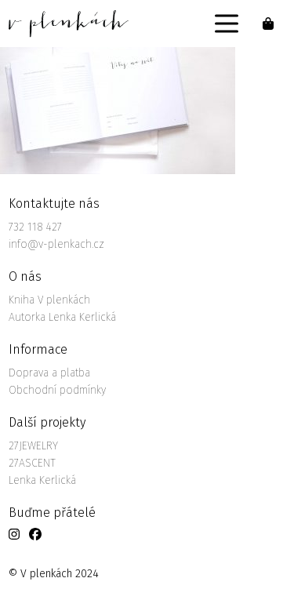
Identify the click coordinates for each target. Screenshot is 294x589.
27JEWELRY (33, 446)
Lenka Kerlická (42, 480)
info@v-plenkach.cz (56, 244)
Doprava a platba (49, 373)
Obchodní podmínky (57, 390)
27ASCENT (32, 463)
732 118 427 (35, 227)
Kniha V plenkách (49, 300)
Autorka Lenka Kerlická (62, 317)
